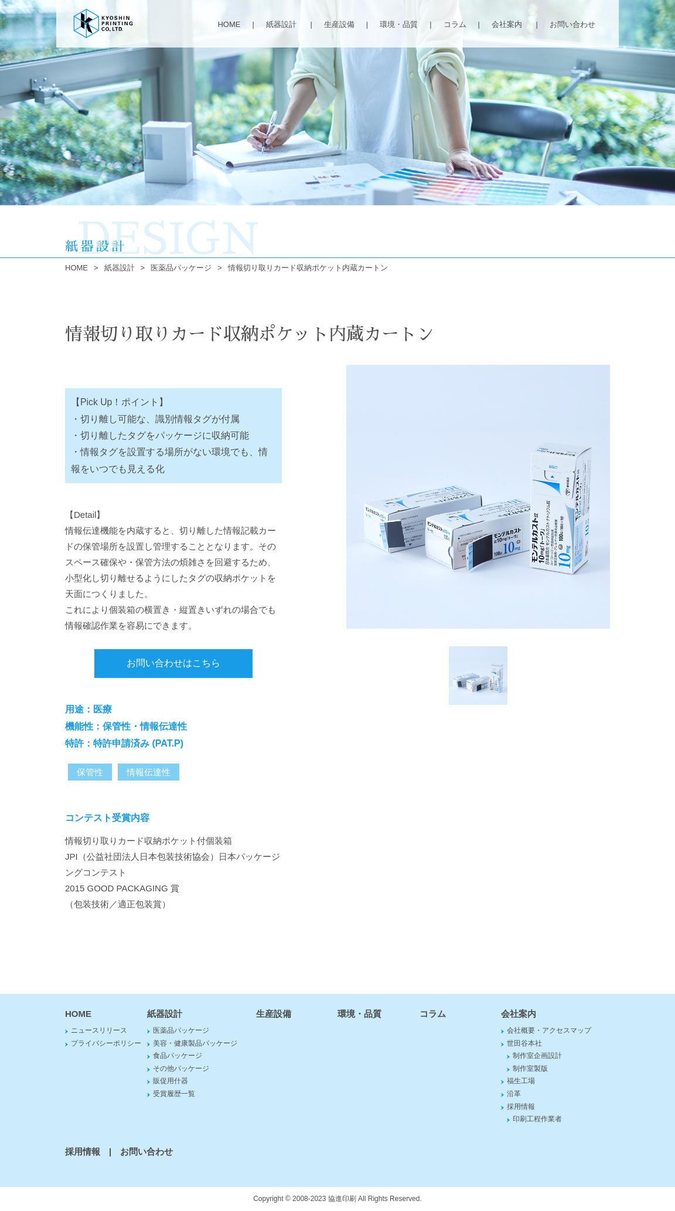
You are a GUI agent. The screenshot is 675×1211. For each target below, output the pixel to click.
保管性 (90, 772)
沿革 (514, 1094)
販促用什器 (170, 1081)
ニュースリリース (99, 1030)
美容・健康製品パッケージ (195, 1043)
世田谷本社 (524, 1043)
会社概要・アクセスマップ (549, 1030)
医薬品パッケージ (181, 267)
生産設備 (339, 24)
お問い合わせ (572, 24)
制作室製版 (530, 1068)
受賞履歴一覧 (174, 1094)
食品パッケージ (177, 1055)
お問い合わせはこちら (173, 663)
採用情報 (521, 1107)
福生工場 (521, 1081)
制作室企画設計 (537, 1055)
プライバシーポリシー (106, 1043)
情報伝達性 (149, 772)
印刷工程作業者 (537, 1119)
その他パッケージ (181, 1068)
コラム (455, 24)
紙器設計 (281, 24)
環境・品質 (399, 24)
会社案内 (507, 24)
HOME (228, 24)
